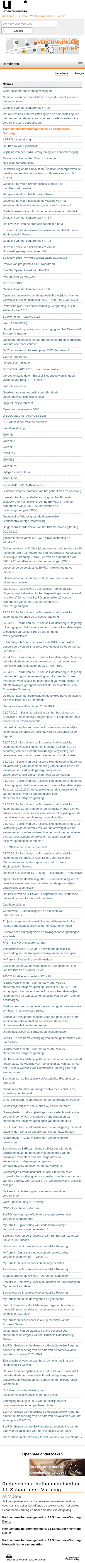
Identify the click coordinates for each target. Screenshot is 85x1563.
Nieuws (8, 84)
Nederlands (61, 73)
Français (79, 73)
